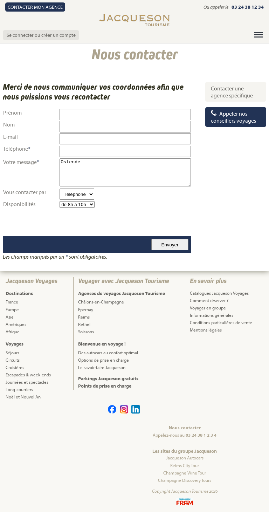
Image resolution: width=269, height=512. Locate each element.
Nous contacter (185, 427)
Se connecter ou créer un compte (41, 35)
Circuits (13, 360)
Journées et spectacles (27, 382)
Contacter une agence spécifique (232, 92)
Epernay (85, 309)
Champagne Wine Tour (184, 473)
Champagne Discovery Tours (184, 480)
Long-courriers (19, 389)
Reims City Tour (184, 465)
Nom (9, 124)
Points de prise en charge (104, 386)
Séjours (12, 352)
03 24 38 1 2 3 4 (201, 435)
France (12, 302)
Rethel (84, 324)
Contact (35, 7)
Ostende (125, 172)
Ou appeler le (216, 7)
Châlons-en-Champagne (101, 302)
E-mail (10, 136)
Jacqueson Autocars (185, 457)
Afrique (13, 331)
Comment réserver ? (209, 300)
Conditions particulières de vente (221, 322)
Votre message (20, 161)
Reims (84, 317)
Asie (10, 317)
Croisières (15, 367)
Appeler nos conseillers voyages (233, 117)
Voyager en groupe (208, 307)
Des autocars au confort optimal (108, 352)
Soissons (86, 331)
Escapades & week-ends (28, 374)
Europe (12, 309)
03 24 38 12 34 (248, 7)
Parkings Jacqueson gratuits (108, 378)
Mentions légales (206, 330)
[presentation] (56, 222)
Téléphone (16, 148)
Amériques (16, 324)
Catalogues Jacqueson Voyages (219, 293)
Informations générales (211, 315)
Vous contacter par (24, 192)
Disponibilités (19, 203)
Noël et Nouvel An (23, 397)
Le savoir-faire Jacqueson (101, 367)
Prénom (12, 112)
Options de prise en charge (103, 360)
